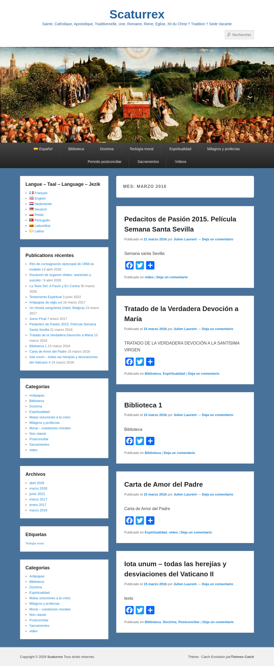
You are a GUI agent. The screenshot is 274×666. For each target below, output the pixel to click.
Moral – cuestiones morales (50, 428)
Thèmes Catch (242, 657)
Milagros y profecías (223, 149)
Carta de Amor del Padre (163, 484)
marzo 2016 (38, 510)
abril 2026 (36, 483)
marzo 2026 (38, 488)
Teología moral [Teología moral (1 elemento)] (34, 543)
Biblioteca (76, 149)
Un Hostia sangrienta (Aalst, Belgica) (56, 308)
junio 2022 (37, 494)
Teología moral (141, 149)
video (149, 277)
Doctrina (107, 149)
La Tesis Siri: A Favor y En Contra (54, 286)
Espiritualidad (180, 149)
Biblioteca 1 (143, 405)
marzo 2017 (38, 499)
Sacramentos (148, 162)
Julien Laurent (185, 239)
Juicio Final (37, 319)
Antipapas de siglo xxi (45, 302)
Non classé (37, 434)
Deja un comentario (217, 239)
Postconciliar (189, 622)
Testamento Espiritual (45, 297)
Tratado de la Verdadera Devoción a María (61, 335)
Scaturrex (137, 14)
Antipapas (36, 395)
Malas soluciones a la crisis (49, 417)
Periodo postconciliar (105, 162)
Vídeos (180, 162)
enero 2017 (38, 505)
